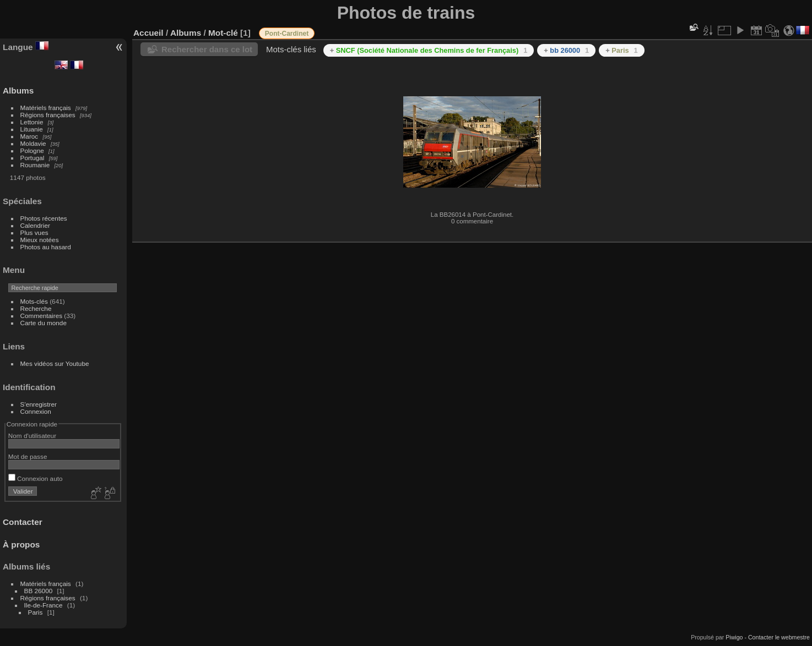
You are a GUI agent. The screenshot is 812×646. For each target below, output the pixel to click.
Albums (18, 90)
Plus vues (34, 232)
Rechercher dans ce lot (206, 49)
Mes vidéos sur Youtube (54, 363)
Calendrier (35, 225)
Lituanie (31, 129)
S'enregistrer (38, 404)
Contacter (22, 522)
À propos (21, 544)
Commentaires (41, 315)
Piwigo (734, 637)
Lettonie (32, 121)
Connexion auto (35, 478)
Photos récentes (43, 218)
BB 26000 (38, 590)
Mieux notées (39, 239)
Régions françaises (47, 114)
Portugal (32, 157)
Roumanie (35, 164)
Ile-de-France (43, 605)
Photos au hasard (45, 246)
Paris (35, 612)
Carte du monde (43, 322)
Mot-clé (223, 32)
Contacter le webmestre (779, 637)
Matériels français (45, 107)
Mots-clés (34, 301)
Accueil (148, 32)
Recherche (36, 308)
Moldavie (33, 143)
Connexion (35, 411)
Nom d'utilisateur (32, 435)
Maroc (29, 136)
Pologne (32, 150)
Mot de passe (27, 456)
